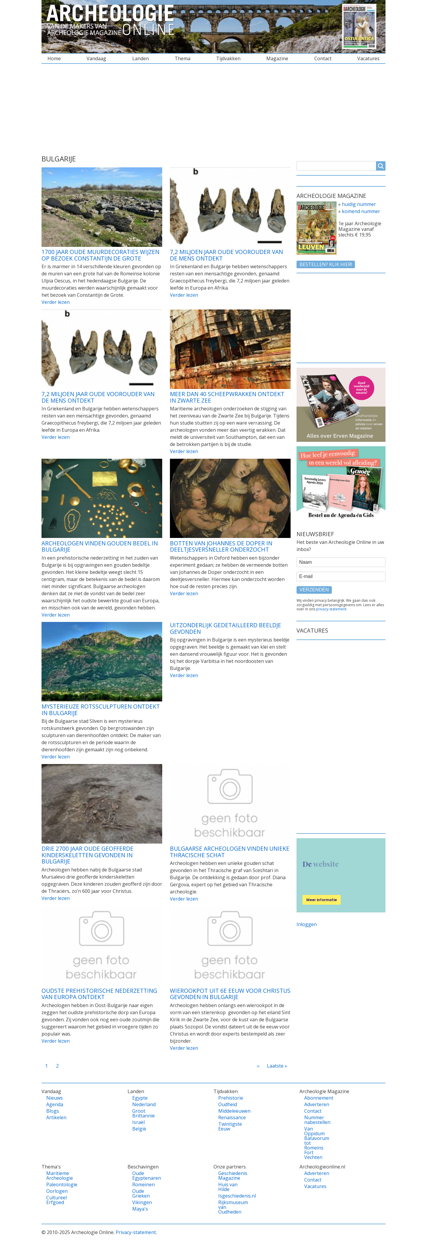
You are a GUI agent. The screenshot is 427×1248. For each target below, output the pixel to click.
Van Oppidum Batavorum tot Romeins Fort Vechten (314, 1143)
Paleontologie (56, 1184)
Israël (138, 1122)
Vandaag (96, 58)
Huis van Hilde (228, 1187)
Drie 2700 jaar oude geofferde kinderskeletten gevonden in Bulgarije (87, 854)
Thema (182, 58)
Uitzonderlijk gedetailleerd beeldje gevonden (225, 628)
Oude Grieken (141, 1193)
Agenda (54, 1104)
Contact (323, 58)
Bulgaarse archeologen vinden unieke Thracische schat (229, 851)
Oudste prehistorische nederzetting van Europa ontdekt (99, 994)
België (139, 1129)
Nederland (142, 1104)
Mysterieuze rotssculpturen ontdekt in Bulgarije (101, 709)
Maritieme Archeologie (56, 1175)
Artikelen (56, 1117)
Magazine (277, 58)
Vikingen (142, 1202)
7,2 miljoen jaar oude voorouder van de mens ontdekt (226, 255)
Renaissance (228, 1117)
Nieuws (54, 1098)
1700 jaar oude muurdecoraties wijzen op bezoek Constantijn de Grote (100, 255)
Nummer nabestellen (314, 1119)
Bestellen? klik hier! (325, 264)
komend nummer (361, 211)
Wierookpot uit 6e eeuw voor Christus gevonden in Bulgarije (230, 994)
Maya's (140, 1209)
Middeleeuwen (228, 1111)
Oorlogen (56, 1191)
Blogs (52, 1111)
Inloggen (307, 924)
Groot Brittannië (142, 1113)
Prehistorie (228, 1098)
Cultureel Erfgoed (56, 1200)
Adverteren (314, 1104)
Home (54, 58)
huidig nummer (359, 204)
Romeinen (142, 1184)
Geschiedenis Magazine (228, 1175)
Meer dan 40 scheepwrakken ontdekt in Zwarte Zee (227, 397)
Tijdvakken (228, 58)
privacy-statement (331, 609)
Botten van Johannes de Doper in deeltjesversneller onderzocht (221, 546)
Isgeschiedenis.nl (228, 1196)
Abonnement (314, 1098)
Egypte (140, 1098)
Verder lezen (56, 302)
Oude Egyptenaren (142, 1175)
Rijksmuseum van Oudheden (228, 1207)
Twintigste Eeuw (228, 1126)
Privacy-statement (136, 1232)
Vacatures (368, 58)
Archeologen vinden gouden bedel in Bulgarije (100, 546)
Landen (140, 58)
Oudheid (227, 1104)
